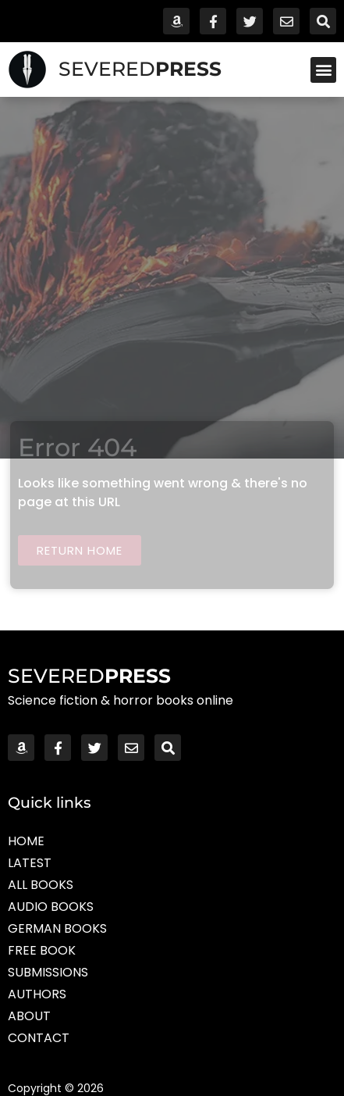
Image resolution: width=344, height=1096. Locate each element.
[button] (323, 70)
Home (26, 841)
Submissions (48, 972)
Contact (38, 1038)
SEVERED (140, 68)
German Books (57, 928)
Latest (29, 863)
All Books (40, 885)
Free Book (42, 950)
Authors (37, 994)
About (29, 1016)
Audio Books (51, 907)
